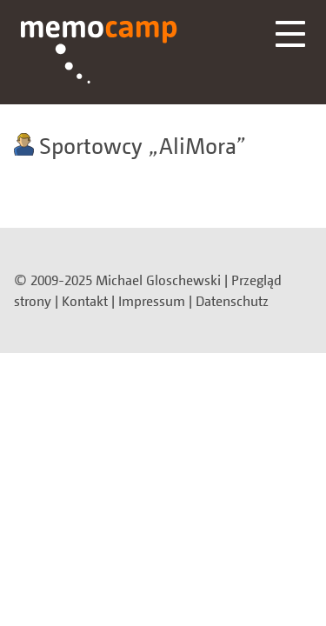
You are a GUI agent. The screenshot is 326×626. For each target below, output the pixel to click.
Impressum (151, 301)
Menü (290, 34)
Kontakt (85, 301)
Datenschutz (232, 301)
